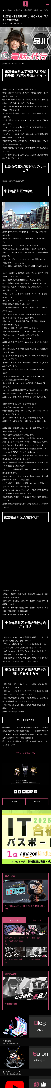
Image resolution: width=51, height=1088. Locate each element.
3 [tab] (27, 899)
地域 (10, 23)
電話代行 (5, 23)
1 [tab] (22, 899)
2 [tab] (24, 899)
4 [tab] (29, 899)
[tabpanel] (25, 896)
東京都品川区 (18, 23)
